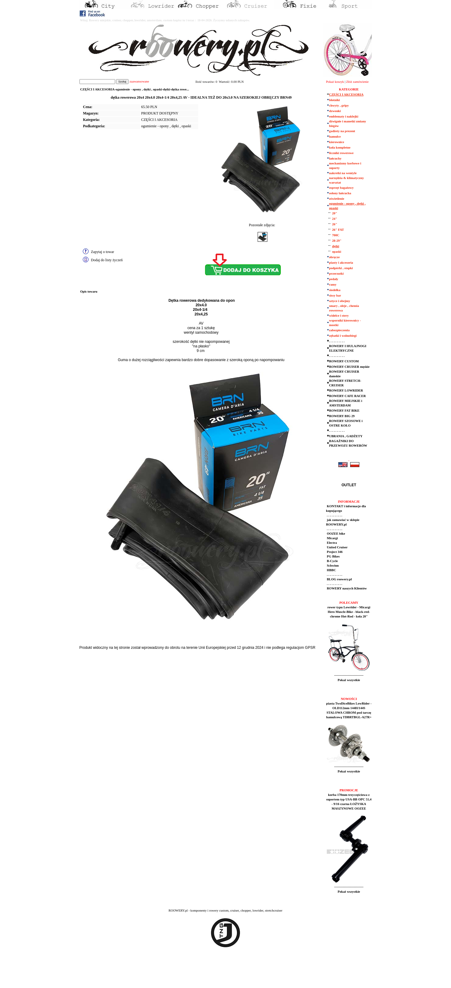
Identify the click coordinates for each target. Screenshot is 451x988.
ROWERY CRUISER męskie (349, 366)
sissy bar (335, 295)
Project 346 (334, 552)
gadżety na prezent (342, 131)
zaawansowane (139, 81)
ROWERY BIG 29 (342, 416)
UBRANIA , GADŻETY (346, 436)
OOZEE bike (335, 533)
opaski (336, 251)
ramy (332, 284)
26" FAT (338, 229)
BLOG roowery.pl (339, 579)
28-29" (337, 240)
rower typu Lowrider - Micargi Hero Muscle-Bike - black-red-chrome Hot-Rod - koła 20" (348, 612)
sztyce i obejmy (339, 301)
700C (336, 235)
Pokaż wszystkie (349, 680)
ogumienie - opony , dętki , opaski (166, 126)
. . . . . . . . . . (337, 341)
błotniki (334, 100)
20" (334, 213)
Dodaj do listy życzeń (107, 260)
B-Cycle (332, 561)
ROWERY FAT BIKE (344, 410)
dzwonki (335, 111)
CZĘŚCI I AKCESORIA (159, 120)
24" (334, 218)
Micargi (332, 538)
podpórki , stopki (341, 268)
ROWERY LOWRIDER (346, 390)
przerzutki (336, 273)
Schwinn (332, 565)
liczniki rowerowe (341, 153)
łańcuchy (335, 158)
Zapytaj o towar (102, 252)
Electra (331, 542)
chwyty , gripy (339, 105)
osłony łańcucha (340, 193)
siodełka (334, 290)
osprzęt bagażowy (341, 187)
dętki (335, 246)
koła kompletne (340, 147)
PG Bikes (333, 556)
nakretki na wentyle (343, 173)
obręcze (334, 257)
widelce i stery (339, 315)
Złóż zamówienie (357, 81)
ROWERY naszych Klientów (346, 588)
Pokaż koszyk (335, 81)
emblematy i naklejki (343, 116)
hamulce (335, 136)
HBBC (331, 570)
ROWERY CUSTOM (344, 361)
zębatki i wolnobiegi (343, 335)
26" (334, 224)
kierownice (336, 142)
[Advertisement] (113, 973)
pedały (333, 279)
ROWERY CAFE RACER (347, 396)
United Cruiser (337, 547)
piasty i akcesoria (341, 262)
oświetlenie (336, 198)
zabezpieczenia (339, 330)
